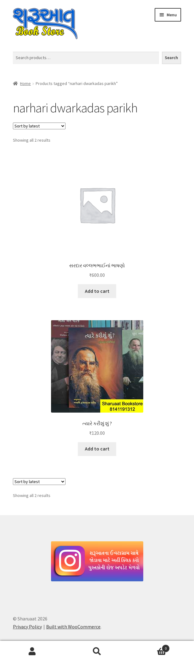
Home (25, 83)
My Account (32, 651)
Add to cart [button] (97, 291)
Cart (149, 647)
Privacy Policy (27, 627)
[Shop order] (39, 126)
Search (171, 57)
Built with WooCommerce (73, 627)
